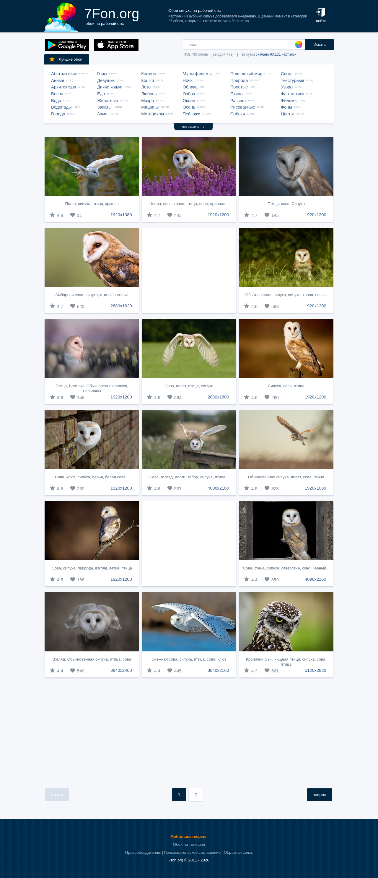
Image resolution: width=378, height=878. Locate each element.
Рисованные (242, 107)
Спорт (287, 73)
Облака (190, 87)
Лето (146, 87)
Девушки (106, 80)
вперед (319, 794)
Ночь (188, 80)
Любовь (149, 93)
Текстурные (292, 80)
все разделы (194, 126)
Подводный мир (246, 73)
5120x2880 (315, 670)
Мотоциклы (152, 114)
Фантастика (292, 93)
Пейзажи (191, 114)
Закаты (104, 107)
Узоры (287, 87)
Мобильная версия (189, 836)
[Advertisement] (189, 270)
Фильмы (289, 100)
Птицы (236, 93)
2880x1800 (218, 397)
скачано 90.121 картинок (276, 54)
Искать (319, 44)
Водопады (61, 107)
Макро (147, 100)
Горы (102, 73)
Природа (239, 80)
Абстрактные (64, 73)
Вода (56, 100)
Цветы (287, 114)
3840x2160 (218, 670)
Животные (107, 100)
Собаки (237, 114)
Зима (102, 114)
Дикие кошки (110, 87)
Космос (148, 73)
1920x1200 (218, 214)
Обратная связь (238, 852)
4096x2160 (218, 488)
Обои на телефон (189, 844)
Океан (189, 100)
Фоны (286, 107)
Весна (57, 93)
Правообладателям (143, 852)
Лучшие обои (65, 59)
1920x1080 (121, 214)
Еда (101, 93)
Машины (150, 107)
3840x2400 (121, 670)
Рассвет (238, 100)
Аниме (57, 80)
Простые (239, 87)
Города (58, 114)
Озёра (189, 93)
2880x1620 (121, 306)
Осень (189, 107)
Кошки (147, 80)
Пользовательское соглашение (192, 852)
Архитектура (63, 87)
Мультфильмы (197, 73)
